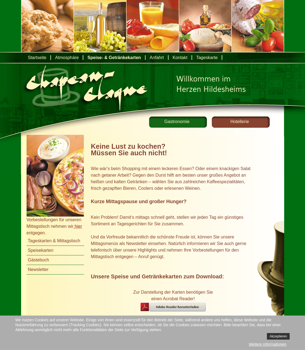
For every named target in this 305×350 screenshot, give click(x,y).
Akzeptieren (278, 336)
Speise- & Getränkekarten (114, 57)
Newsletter (38, 269)
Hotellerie (239, 121)
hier (77, 226)
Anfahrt (157, 57)
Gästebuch (38, 260)
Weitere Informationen (267, 344)
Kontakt (180, 57)
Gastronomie (177, 121)
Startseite (37, 57)
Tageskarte (207, 57)
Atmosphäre (67, 57)
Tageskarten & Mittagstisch (54, 240)
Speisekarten (40, 250)
